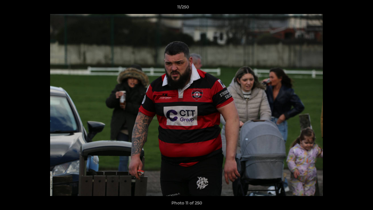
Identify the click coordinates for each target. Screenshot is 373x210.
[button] (348, 8)
